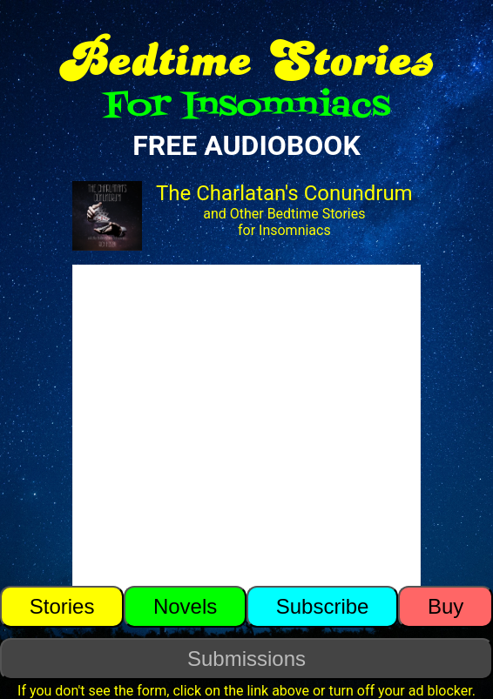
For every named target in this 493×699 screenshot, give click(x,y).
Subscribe (322, 606)
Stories (62, 606)
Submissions (246, 658)
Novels (185, 606)
